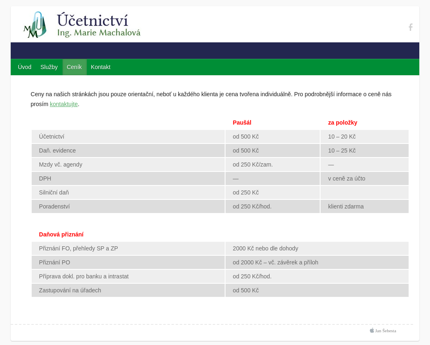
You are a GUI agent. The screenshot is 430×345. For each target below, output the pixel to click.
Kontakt (100, 67)
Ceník (74, 67)
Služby (49, 67)
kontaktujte (64, 104)
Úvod (25, 67)
